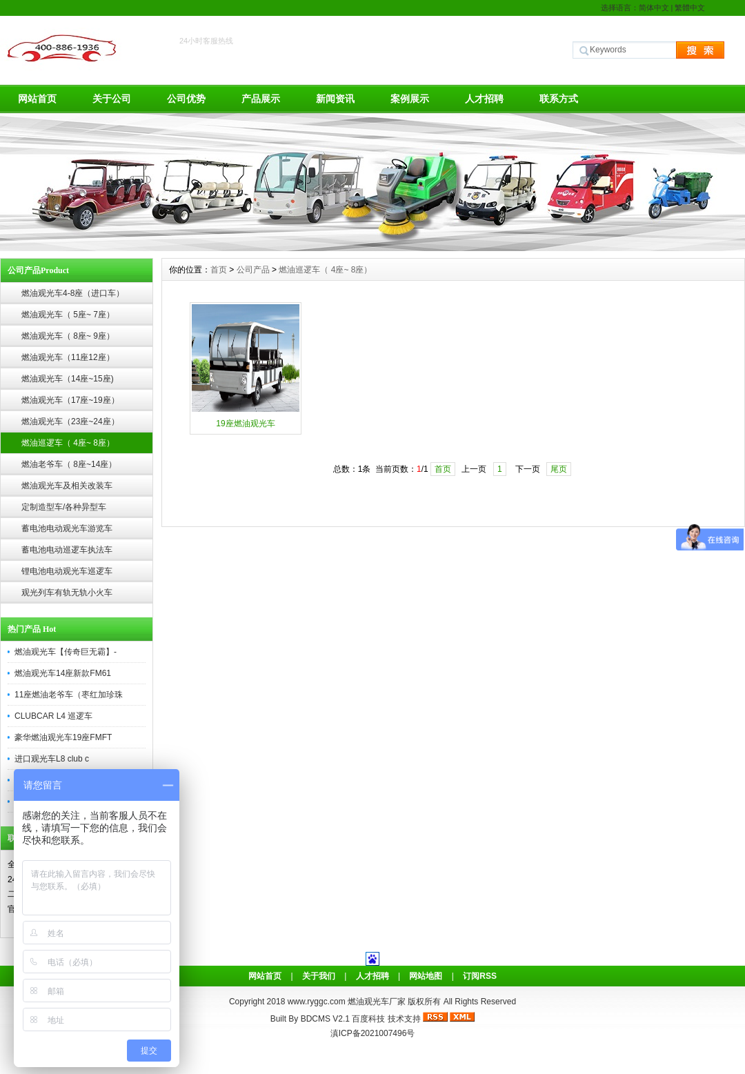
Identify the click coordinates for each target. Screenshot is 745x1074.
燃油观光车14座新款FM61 (62, 673)
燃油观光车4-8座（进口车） (72, 293)
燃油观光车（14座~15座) (67, 379)
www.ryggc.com (318, 1001)
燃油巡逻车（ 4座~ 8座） (68, 443)
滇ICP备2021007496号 (372, 1033)
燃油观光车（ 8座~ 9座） (68, 336)
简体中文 (654, 7)
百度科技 (368, 1019)
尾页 (558, 469)
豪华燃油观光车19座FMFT (63, 737)
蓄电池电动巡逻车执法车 (66, 550)
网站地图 (425, 976)
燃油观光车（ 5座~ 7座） (68, 314)
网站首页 (37, 98)
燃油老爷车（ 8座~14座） (69, 464)
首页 (218, 270)
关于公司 (111, 98)
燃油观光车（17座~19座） (70, 400)
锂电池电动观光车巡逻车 (66, 571)
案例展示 (409, 98)
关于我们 (318, 976)
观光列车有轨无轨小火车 (66, 592)
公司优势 (186, 98)
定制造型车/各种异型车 (63, 507)
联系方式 (558, 98)
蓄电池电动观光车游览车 (66, 528)
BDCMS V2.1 (325, 1019)
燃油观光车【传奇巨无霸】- (65, 652)
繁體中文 (690, 7)
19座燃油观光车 (245, 423)
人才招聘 (484, 98)
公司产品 (253, 270)
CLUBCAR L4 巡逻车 (53, 716)
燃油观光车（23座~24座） (70, 421)
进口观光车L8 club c (51, 759)
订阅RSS (480, 976)
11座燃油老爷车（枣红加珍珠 (68, 694)
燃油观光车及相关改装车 (66, 485)
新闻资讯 (335, 98)
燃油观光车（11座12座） (68, 357)
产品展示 (260, 98)
